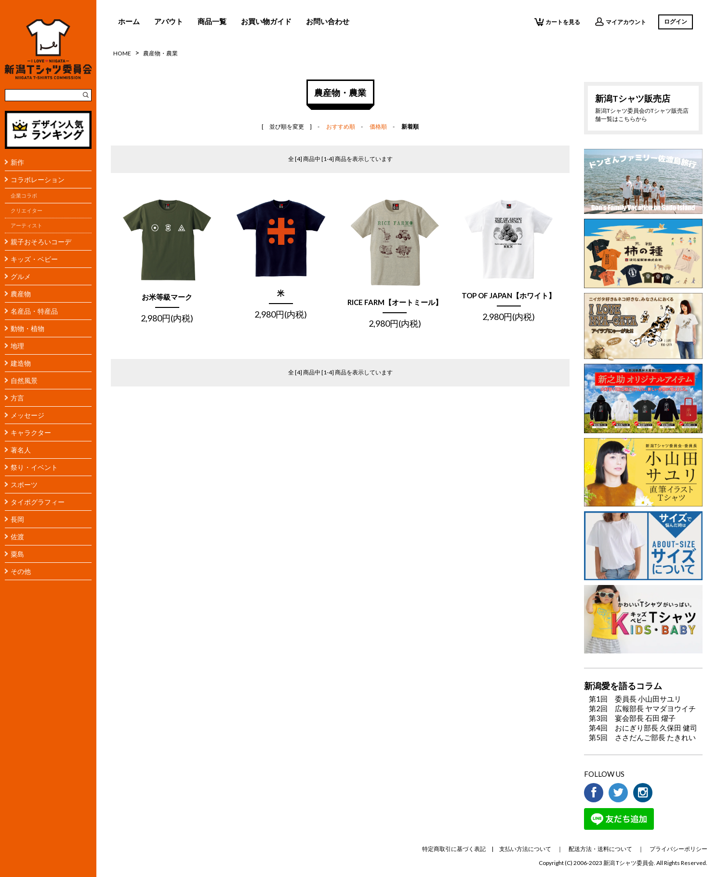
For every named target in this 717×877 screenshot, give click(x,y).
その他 (21, 571)
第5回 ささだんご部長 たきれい (642, 737)
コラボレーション (38, 179)
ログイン (675, 21)
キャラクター (31, 432)
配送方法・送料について (600, 848)
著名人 (21, 450)
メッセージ (27, 415)
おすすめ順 (340, 126)
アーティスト (26, 225)
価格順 (378, 126)
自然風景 (24, 380)
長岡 (17, 519)
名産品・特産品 (34, 311)
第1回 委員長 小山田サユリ (635, 698)
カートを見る (557, 22)
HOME (122, 53)
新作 (17, 162)
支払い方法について (525, 848)
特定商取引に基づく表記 (454, 848)
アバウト (168, 21)
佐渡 (17, 536)
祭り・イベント (34, 467)
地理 (17, 346)
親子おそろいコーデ (41, 242)
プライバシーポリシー (678, 848)
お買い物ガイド (266, 21)
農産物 (21, 294)
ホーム (129, 21)
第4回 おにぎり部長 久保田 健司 (643, 727)
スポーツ (24, 484)
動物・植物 (27, 328)
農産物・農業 (160, 53)
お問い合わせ (327, 21)
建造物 (21, 363)
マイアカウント (620, 22)
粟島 (17, 554)
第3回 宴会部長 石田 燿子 (632, 718)
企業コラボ (24, 196)
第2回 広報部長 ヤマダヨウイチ (642, 708)
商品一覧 (212, 21)
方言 (17, 398)
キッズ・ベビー (34, 259)
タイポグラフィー (38, 502)
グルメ (21, 276)
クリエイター (26, 210)
